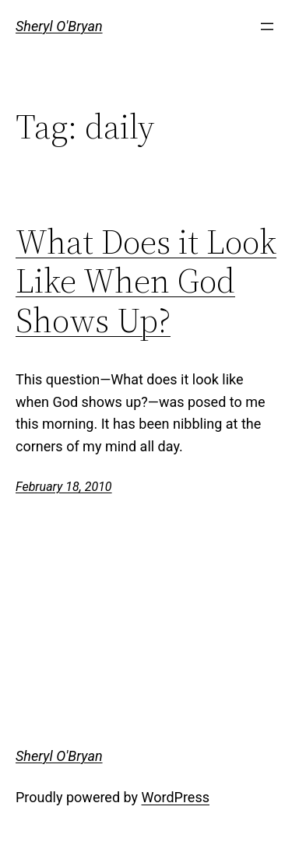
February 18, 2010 (64, 486)
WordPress (175, 797)
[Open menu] (267, 26)
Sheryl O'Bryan (59, 26)
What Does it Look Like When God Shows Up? (146, 282)
